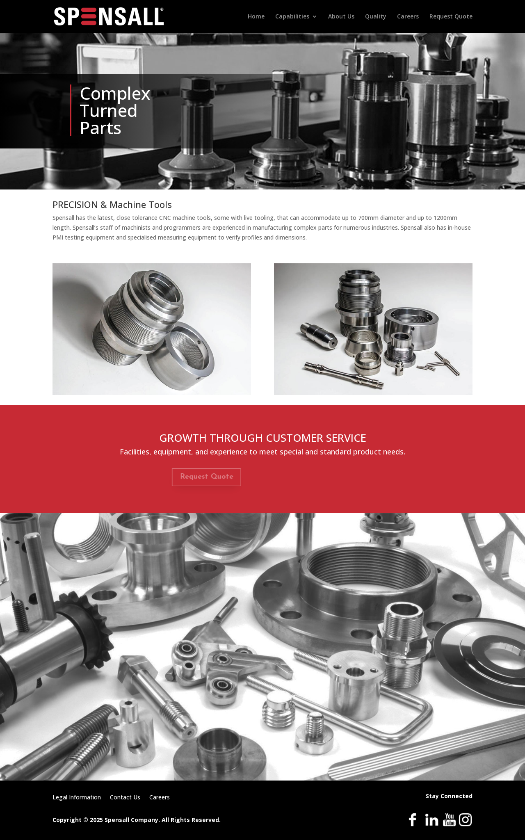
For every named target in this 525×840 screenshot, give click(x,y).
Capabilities (292, 17)
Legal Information (76, 797)
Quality (375, 17)
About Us (341, 17)
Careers (408, 17)
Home (256, 17)
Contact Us (125, 797)
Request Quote (450, 17)
